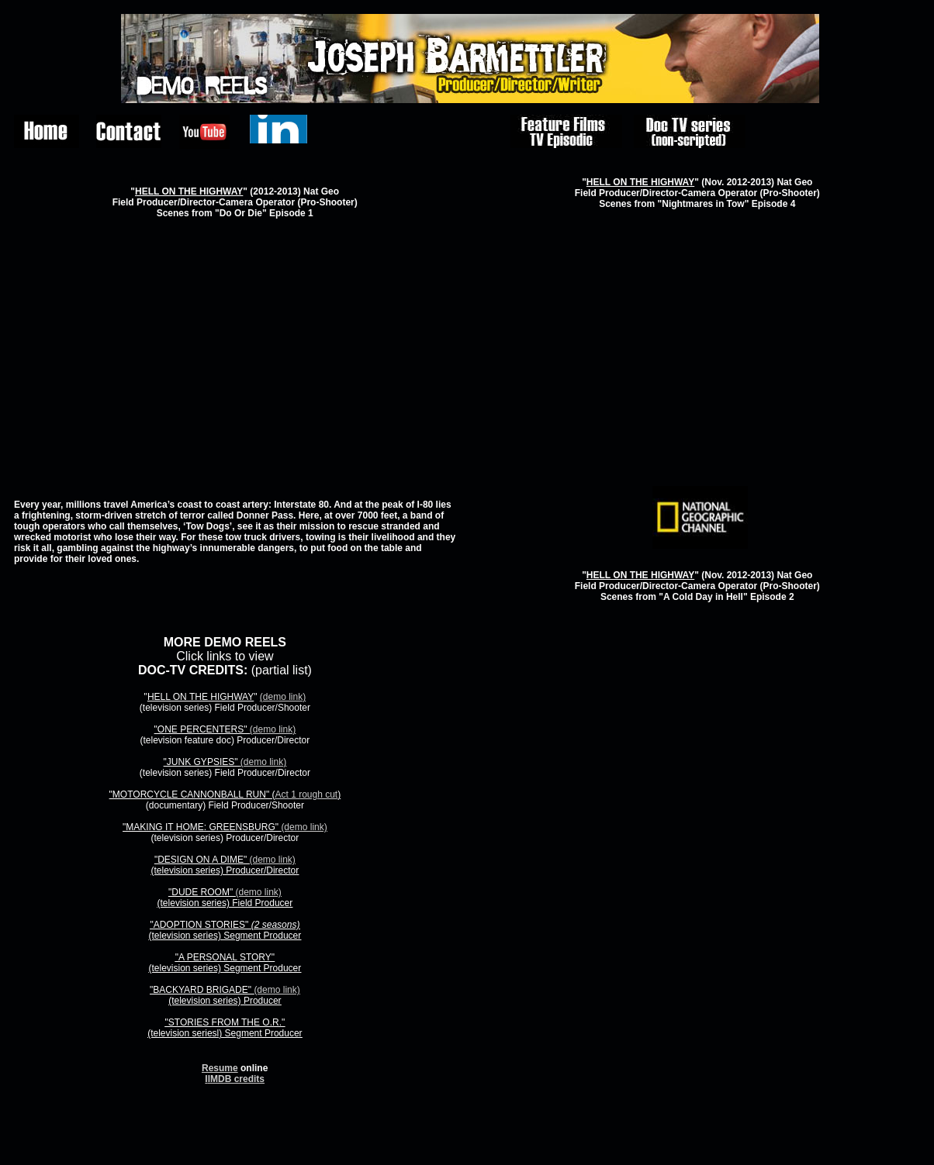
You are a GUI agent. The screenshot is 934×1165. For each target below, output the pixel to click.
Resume (220, 1068)
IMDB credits (236, 1079)
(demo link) (283, 696)
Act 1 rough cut (306, 794)
